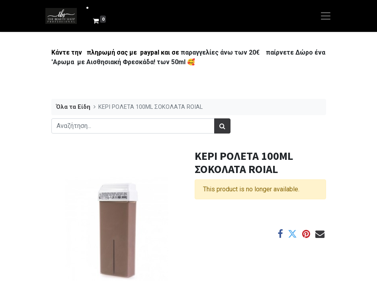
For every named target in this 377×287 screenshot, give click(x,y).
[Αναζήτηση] (222, 126)
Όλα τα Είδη (73, 107)
